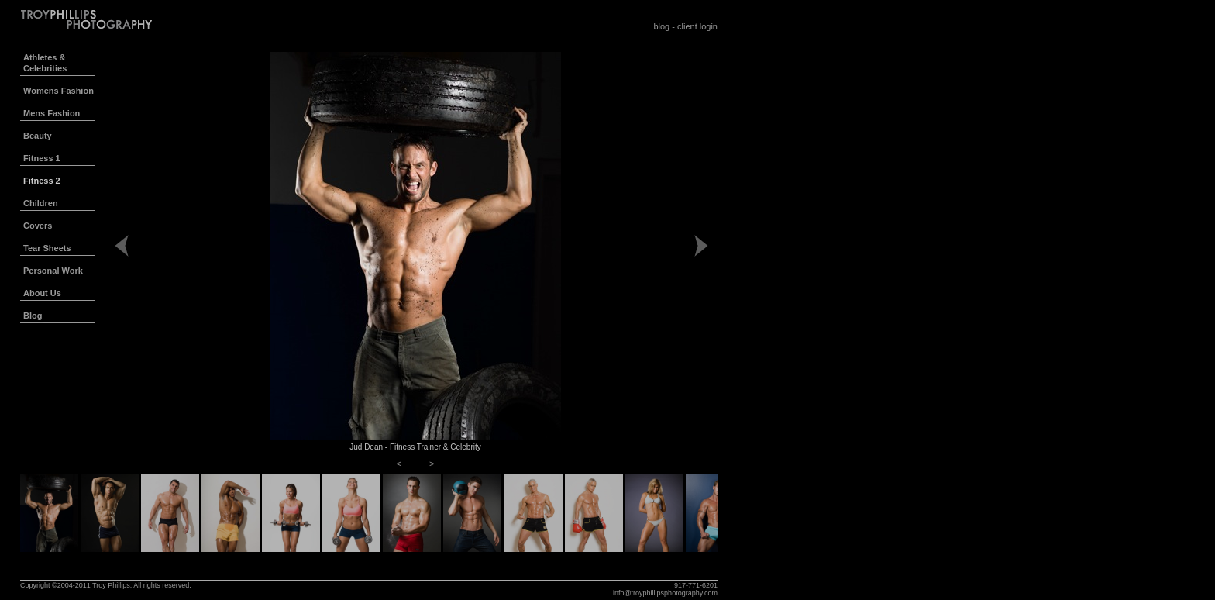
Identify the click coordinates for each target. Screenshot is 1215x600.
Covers (37, 225)
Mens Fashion (51, 113)
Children (40, 203)
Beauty (37, 135)
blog (661, 26)
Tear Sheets (47, 248)
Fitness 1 (41, 158)
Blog (32, 315)
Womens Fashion (58, 90)
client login (697, 26)
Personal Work (53, 270)
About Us (42, 293)
